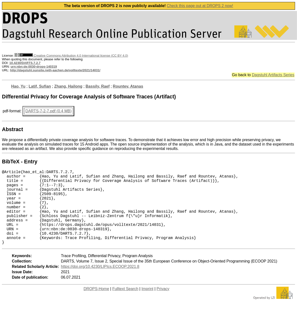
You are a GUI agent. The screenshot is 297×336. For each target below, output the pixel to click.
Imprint (147, 305)
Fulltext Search (125, 305)
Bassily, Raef (97, 86)
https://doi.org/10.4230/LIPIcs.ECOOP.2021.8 (100, 283)
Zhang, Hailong (68, 86)
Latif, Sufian (40, 86)
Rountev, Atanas (128, 86)
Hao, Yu (18, 86)
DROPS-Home (96, 305)
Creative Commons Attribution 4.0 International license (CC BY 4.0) (71, 55)
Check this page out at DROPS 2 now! (200, 6)
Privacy (163, 305)
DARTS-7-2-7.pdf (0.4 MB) (48, 111)
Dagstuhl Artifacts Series (273, 75)
